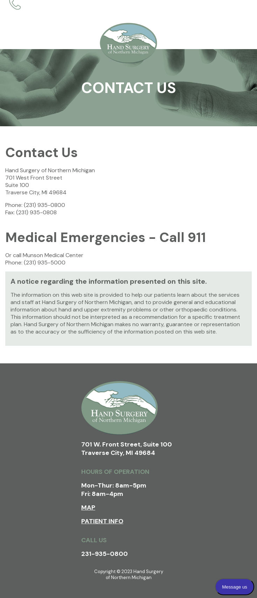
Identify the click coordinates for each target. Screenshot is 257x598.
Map (88, 507)
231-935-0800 (104, 554)
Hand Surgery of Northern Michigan (128, 43)
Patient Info (102, 521)
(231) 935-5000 (44, 262)
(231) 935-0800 (44, 205)
